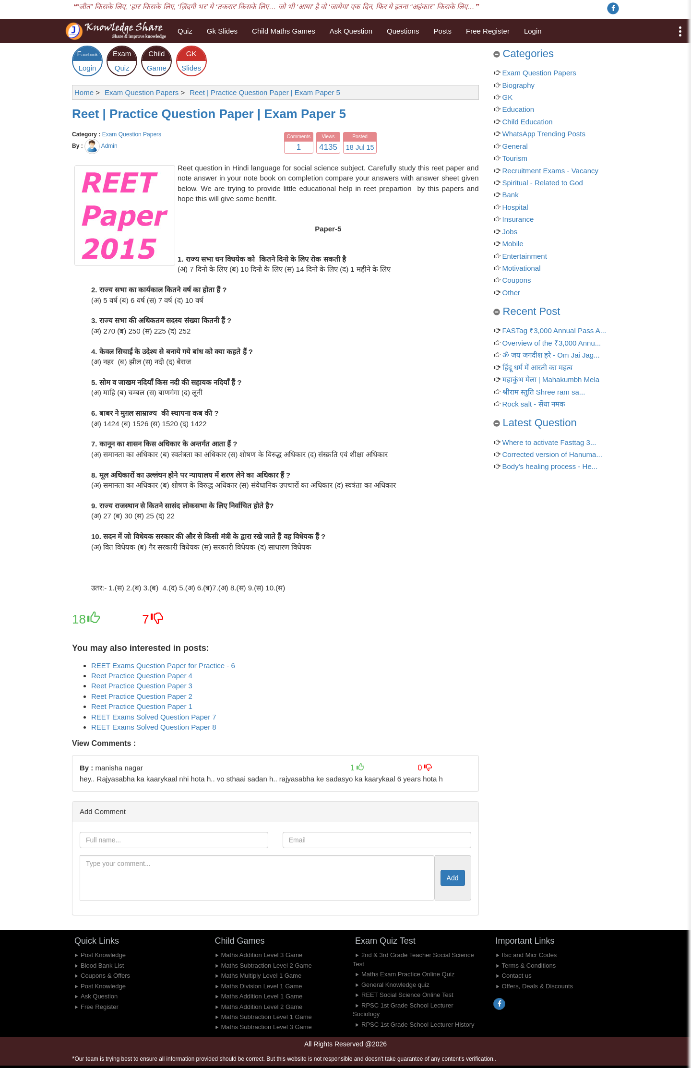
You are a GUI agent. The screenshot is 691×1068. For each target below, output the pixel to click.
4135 (328, 147)
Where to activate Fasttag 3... (549, 442)
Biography (518, 85)
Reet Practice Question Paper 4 (141, 676)
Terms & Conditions (529, 965)
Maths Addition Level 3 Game (262, 955)
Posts (443, 31)
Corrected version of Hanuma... (552, 454)
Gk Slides (222, 31)
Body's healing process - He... (550, 466)
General (515, 146)
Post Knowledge (103, 955)
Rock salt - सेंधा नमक (533, 404)
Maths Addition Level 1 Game (262, 996)
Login (533, 31)
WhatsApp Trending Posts (543, 134)
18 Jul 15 (360, 147)
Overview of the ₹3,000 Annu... (551, 343)
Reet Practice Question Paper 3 (141, 686)
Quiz (185, 31)
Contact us (517, 975)
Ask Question (351, 31)
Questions (403, 31)
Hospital (515, 207)
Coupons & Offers (105, 975)
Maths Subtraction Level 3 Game (266, 1027)
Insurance (518, 219)
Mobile (513, 244)
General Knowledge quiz (395, 984)
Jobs (510, 232)
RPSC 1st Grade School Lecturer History (418, 1024)
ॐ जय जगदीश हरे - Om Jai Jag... (551, 355)
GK (507, 97)
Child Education (527, 122)
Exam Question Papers (131, 134)
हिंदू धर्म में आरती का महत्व (537, 367)
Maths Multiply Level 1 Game (261, 975)
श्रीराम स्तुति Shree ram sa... (543, 392)
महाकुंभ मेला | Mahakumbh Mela (551, 379)
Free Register (488, 31)
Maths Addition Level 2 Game (262, 1006)
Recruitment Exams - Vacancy (550, 171)
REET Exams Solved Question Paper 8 (153, 727)
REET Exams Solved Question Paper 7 (153, 717)
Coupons (516, 280)
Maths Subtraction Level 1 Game (266, 1016)
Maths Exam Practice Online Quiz (407, 974)
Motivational (521, 268)
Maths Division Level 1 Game (261, 986)
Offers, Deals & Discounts (537, 986)
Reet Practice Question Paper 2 (141, 696)
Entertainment (524, 256)
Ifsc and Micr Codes (529, 955)
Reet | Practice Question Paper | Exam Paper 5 (209, 114)
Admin (109, 146)
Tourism (515, 158)
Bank (510, 195)
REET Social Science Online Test (407, 994)
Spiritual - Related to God (542, 183)
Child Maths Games (283, 31)
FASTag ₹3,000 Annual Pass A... (554, 330)
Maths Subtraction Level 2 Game (266, 965)
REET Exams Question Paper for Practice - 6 (163, 665)
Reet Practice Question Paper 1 (141, 706)
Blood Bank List (102, 965)
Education (518, 109)
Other (511, 292)
